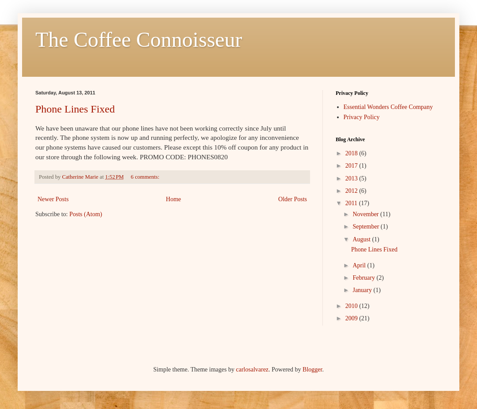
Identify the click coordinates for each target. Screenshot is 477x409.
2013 (352, 178)
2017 (352, 165)
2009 (352, 318)
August (362, 239)
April (359, 265)
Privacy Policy (362, 117)
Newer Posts (53, 199)
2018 (352, 153)
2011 (352, 203)
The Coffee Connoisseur (138, 39)
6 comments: (146, 177)
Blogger (312, 369)
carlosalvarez (252, 369)
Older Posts (292, 199)
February (364, 277)
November (366, 214)
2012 (352, 191)
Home (173, 199)
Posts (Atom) (85, 214)
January (362, 290)
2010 (352, 306)
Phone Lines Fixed (75, 109)
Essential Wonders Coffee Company (388, 107)
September (366, 226)
